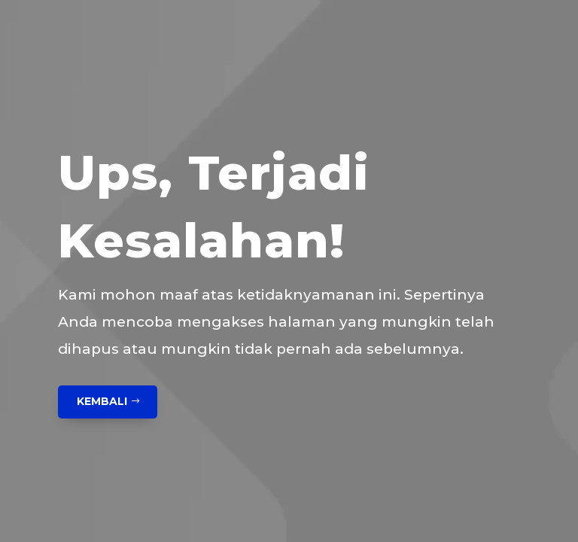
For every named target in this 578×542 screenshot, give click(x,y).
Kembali (102, 401)
